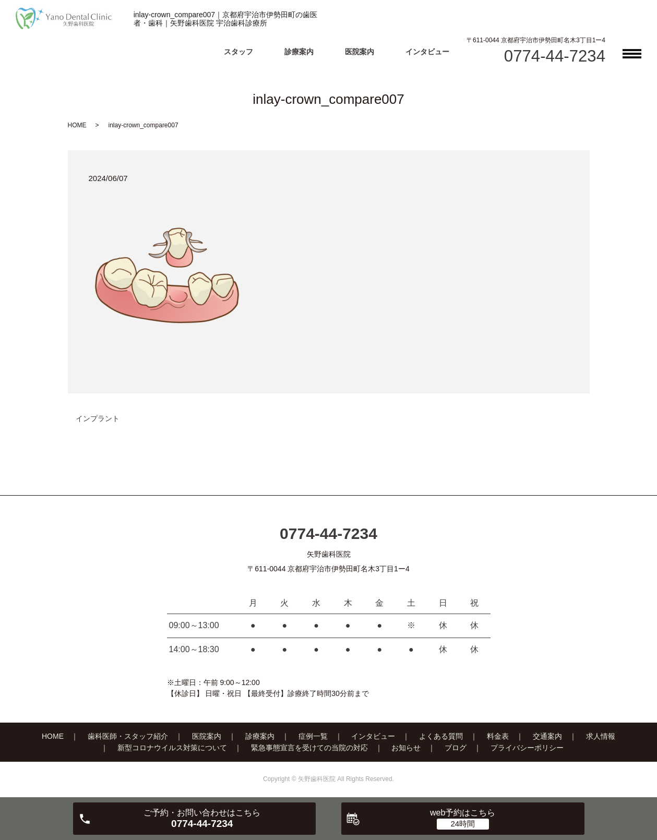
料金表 (498, 736)
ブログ (456, 747)
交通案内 (547, 736)
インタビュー (427, 51)
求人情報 (600, 736)
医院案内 (359, 51)
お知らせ (406, 747)
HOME (77, 125)
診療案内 (299, 51)
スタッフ (238, 51)
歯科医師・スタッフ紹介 (128, 736)
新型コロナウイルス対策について (172, 747)
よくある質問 (441, 736)
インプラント (98, 418)
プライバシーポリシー (527, 747)
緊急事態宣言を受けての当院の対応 (309, 747)
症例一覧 (313, 736)
